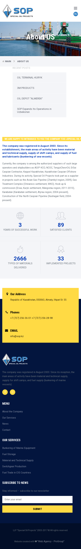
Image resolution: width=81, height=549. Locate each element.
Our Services (9, 417)
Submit (37, 509)
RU (75, 14)
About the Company (12, 411)
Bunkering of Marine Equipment (18, 448)
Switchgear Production (14, 466)
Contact (6, 429)
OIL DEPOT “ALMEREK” (30, 98)
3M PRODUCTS (25, 87)
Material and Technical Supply (18, 460)
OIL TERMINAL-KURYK (29, 77)
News (5, 423)
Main (8, 61)
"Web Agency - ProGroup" (50, 541)
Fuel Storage (9, 454)
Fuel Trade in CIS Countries (16, 472)
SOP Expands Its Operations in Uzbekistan (34, 110)
